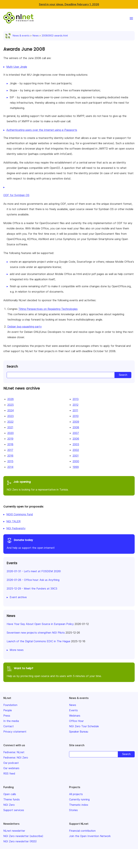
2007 (76, 433)
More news (17, 650)
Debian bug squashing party (24, 326)
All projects (76, 794)
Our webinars (11, 768)
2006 (76, 438)
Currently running (79, 799)
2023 (10, 416)
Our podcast (11, 762)
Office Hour (76, 721)
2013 (76, 399)
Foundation (10, 705)
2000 (76, 461)
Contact (8, 726)
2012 (75, 404)
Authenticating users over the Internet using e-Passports (41, 130)
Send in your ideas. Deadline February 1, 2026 (69, 4)
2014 (10, 467)
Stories (73, 810)
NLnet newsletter (14, 830)
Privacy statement (14, 731)
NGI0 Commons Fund (19, 514)
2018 (10, 444)
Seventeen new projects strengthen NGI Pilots (36, 632)
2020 (10, 433)
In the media (11, 721)
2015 (10, 461)
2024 (10, 410)
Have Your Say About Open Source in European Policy (40, 624)
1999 (76, 467)
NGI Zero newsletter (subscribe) (23, 836)
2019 (10, 438)
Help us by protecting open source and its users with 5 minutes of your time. (69, 672)
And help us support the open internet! (69, 543)
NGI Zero (9, 804)
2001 (76, 455)
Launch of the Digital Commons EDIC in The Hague (38, 641)
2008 (76, 427)
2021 (10, 427)
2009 (76, 421)
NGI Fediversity (16, 528)
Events (73, 710)
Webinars (74, 715)
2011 (75, 410)
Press (6, 715)
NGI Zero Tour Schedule (84, 726)
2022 (10, 421)
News (36, 35)
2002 (76, 450)
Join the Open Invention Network (90, 836)
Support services (13, 810)
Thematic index (78, 804)
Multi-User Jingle (16, 66)
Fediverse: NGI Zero (15, 757)
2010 (76, 416)
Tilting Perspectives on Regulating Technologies (48, 309)
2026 (10, 399)
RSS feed (9, 773)
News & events (18, 35)
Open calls (9, 794)
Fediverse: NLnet (13, 752)
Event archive (18, 597)
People (7, 710)
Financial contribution (82, 830)
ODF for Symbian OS (16, 195)
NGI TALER (13, 521)
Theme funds (11, 799)
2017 (10, 450)
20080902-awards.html (55, 35)
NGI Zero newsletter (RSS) (20, 841)
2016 (10, 455)
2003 (76, 444)
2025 (10, 404)
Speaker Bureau (78, 731)
